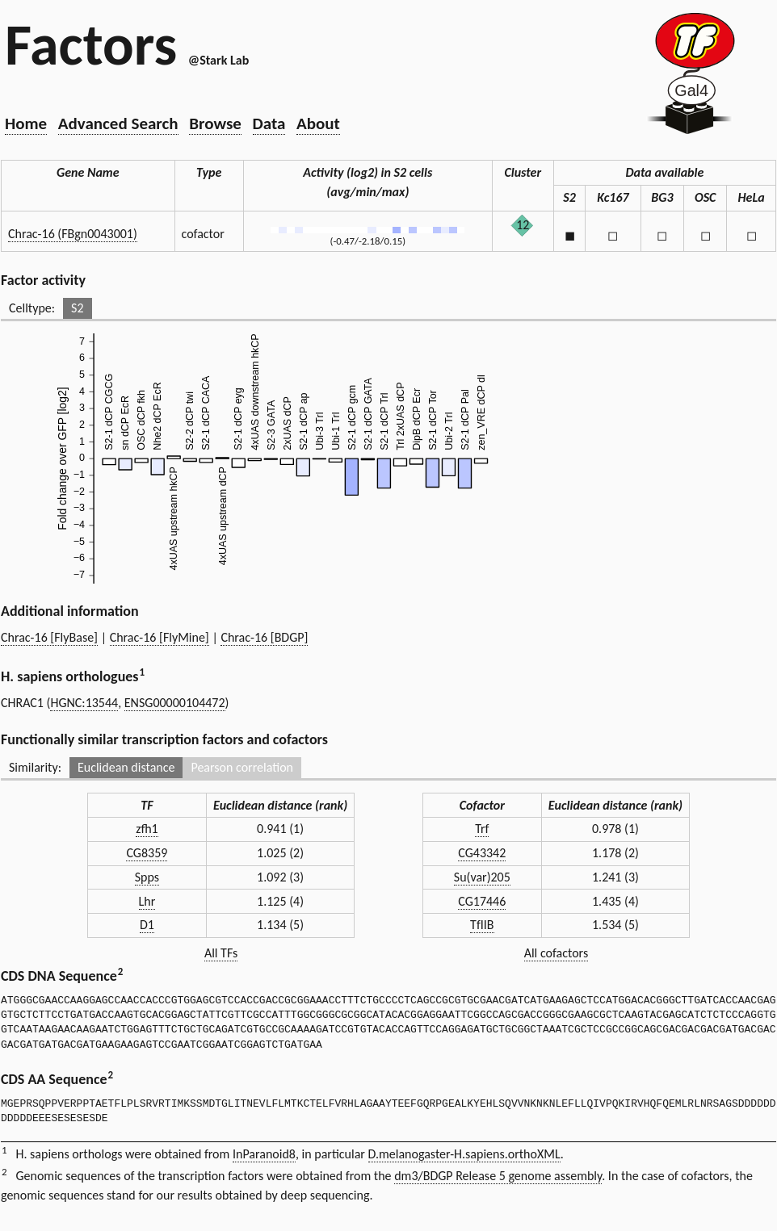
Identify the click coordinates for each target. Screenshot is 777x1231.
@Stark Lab (218, 60)
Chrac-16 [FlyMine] (159, 637)
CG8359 (146, 852)
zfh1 (147, 828)
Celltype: (32, 308)
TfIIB (482, 924)
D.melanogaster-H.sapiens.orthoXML (464, 1154)
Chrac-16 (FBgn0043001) (72, 233)
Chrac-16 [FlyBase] (49, 637)
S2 (77, 308)
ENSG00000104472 (174, 702)
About (318, 123)
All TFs (220, 953)
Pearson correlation (242, 767)
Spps (147, 877)
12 (522, 224)
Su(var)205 (482, 877)
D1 (147, 924)
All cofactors (556, 953)
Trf (482, 828)
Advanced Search (118, 123)
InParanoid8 (264, 1154)
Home (26, 123)
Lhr (147, 901)
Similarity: (35, 767)
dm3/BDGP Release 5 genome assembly (498, 1175)
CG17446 (482, 901)
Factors (91, 44)
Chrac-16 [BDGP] (264, 637)
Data (269, 123)
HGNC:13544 (84, 702)
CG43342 (482, 852)
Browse (215, 123)
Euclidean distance (126, 767)
